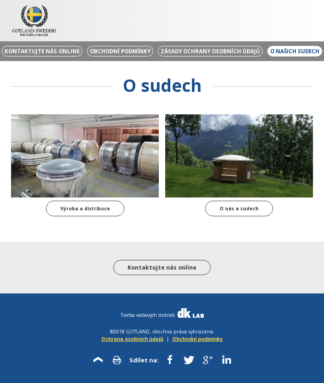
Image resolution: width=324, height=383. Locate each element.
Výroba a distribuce (85, 208)
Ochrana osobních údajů (132, 338)
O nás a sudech (239, 208)
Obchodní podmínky (197, 338)
